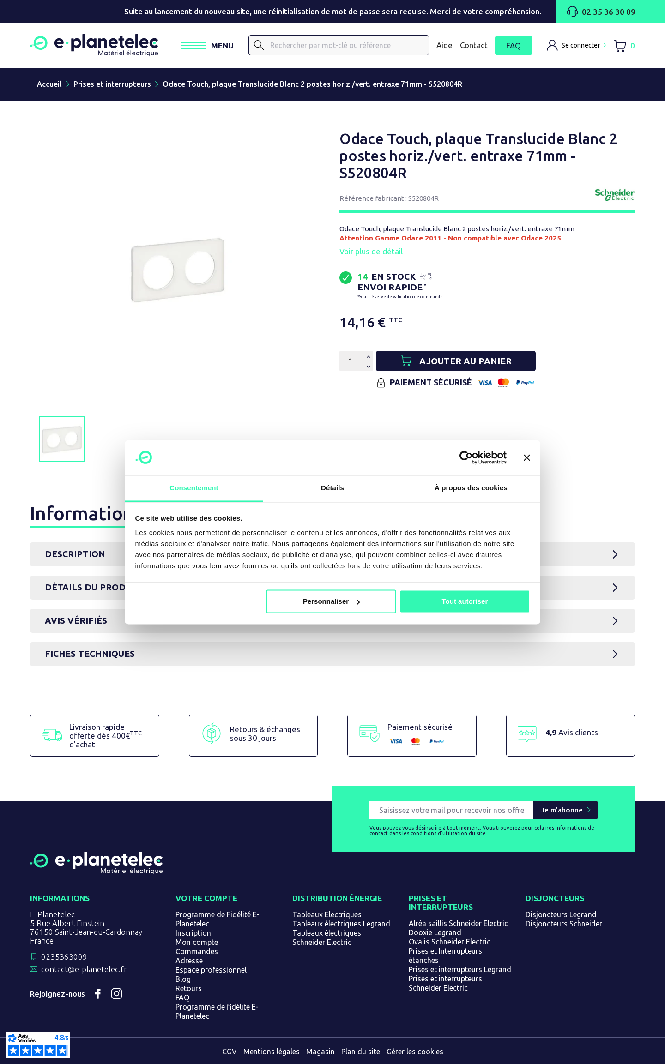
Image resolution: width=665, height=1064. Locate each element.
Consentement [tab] (193, 488)
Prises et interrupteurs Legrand (460, 970)
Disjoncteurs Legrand (561, 915)
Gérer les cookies (415, 1052)
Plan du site (360, 1052)
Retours (188, 989)
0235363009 (64, 957)
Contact (474, 45)
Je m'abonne (562, 811)
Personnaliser (331, 601)
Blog (183, 979)
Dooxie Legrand (435, 933)
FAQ (513, 46)
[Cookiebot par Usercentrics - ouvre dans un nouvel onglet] (466, 457)
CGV (229, 1052)
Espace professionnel (211, 970)
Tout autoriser (465, 601)
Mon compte (196, 942)
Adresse (189, 961)
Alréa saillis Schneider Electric (458, 924)
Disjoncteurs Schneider (564, 924)
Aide (444, 45)
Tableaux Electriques (327, 915)
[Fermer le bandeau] (527, 457)
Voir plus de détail (371, 251)
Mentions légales (271, 1052)
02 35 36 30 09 (601, 11)
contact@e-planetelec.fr (84, 969)
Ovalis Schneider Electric (449, 942)
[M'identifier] (576, 45)
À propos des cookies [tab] (471, 488)
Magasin (320, 1052)
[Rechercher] (341, 46)
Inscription (193, 933)
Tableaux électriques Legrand (341, 924)
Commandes (196, 952)
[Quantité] (350, 361)
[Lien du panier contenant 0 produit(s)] (624, 46)
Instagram (116, 994)
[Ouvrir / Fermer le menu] (211, 46)
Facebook (98, 994)
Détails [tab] (332, 488)
